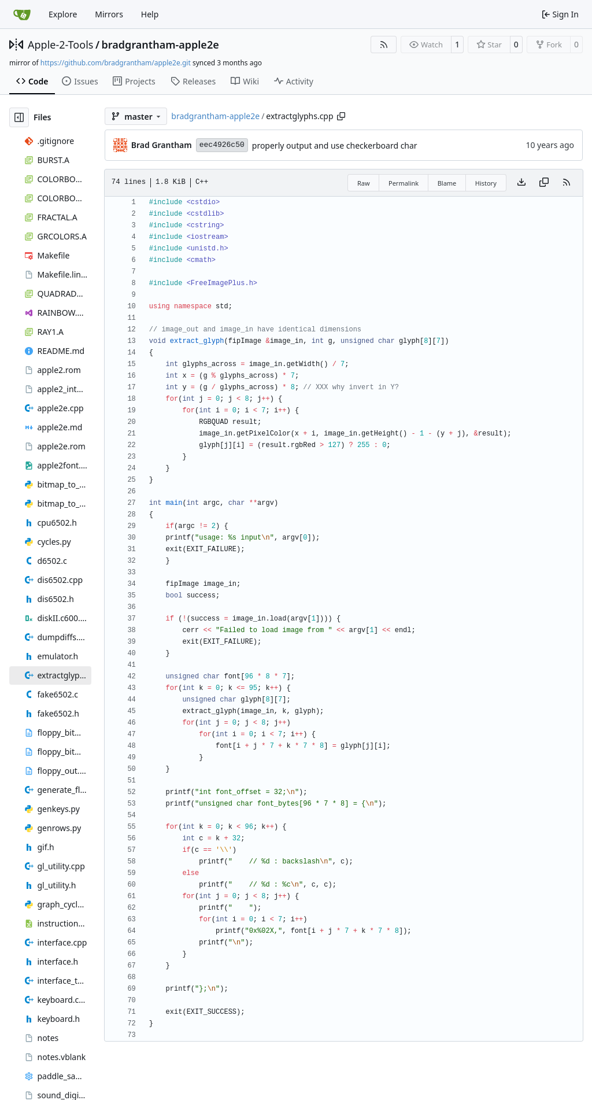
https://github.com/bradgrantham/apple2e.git (115, 63)
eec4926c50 (222, 145)
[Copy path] (341, 116)
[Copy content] (544, 183)
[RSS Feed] (384, 44)
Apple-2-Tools (60, 44)
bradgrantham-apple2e (160, 44)
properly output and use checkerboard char (334, 145)
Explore (63, 14)
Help (150, 14)
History (486, 183)
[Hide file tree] (19, 117)
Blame (447, 183)
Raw (363, 183)
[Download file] (521, 183)
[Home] (22, 14)
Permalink (403, 183)
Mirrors (109, 14)
